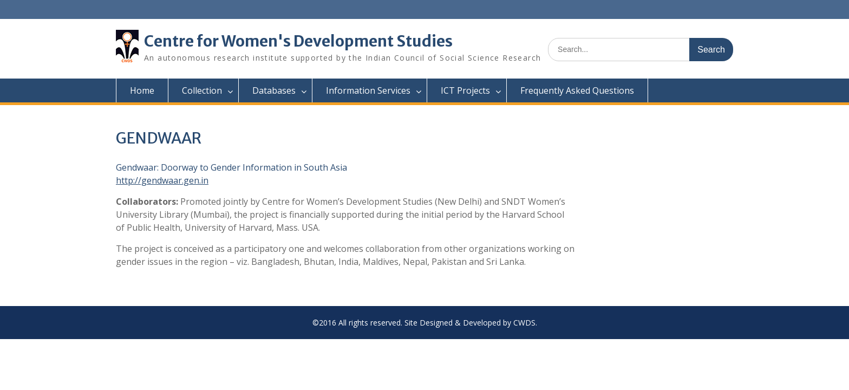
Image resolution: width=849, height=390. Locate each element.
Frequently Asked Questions (577, 90)
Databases (274, 90)
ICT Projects (465, 90)
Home (142, 90)
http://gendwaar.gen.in (162, 180)
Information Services (368, 90)
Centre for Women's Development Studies (298, 41)
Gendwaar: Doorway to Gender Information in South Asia (231, 167)
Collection (202, 90)
